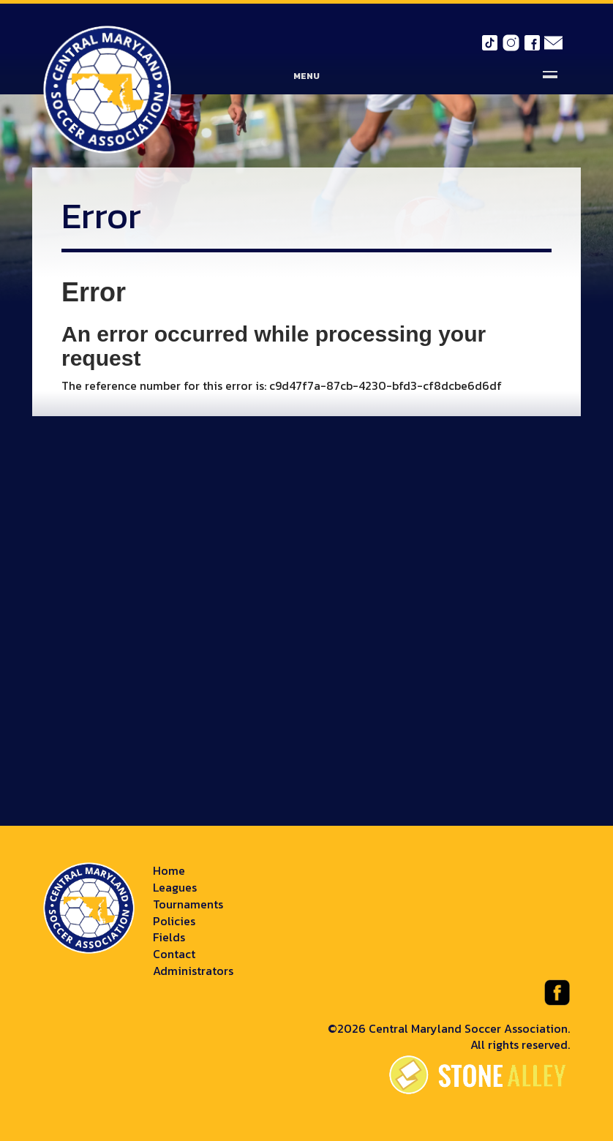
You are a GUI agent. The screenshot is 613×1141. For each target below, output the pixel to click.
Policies (174, 921)
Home (169, 870)
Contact (174, 954)
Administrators (193, 970)
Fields (169, 937)
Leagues (175, 887)
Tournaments (188, 904)
